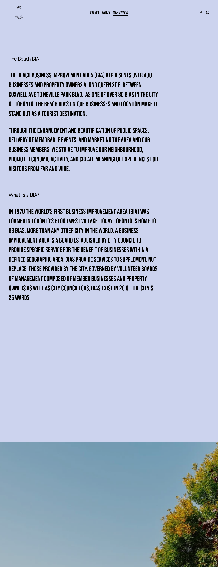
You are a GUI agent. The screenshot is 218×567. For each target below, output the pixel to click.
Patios (106, 12)
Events (94, 12)
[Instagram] (207, 12)
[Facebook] (201, 12)
